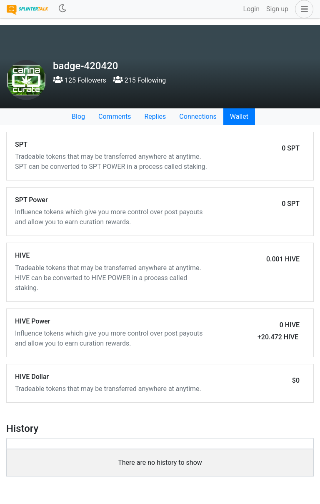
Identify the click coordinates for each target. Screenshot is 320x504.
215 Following (139, 80)
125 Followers (79, 80)
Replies (155, 116)
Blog (78, 116)
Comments (114, 116)
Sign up (277, 9)
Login (251, 9)
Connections (197, 116)
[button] (302, 9)
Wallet (239, 116)
